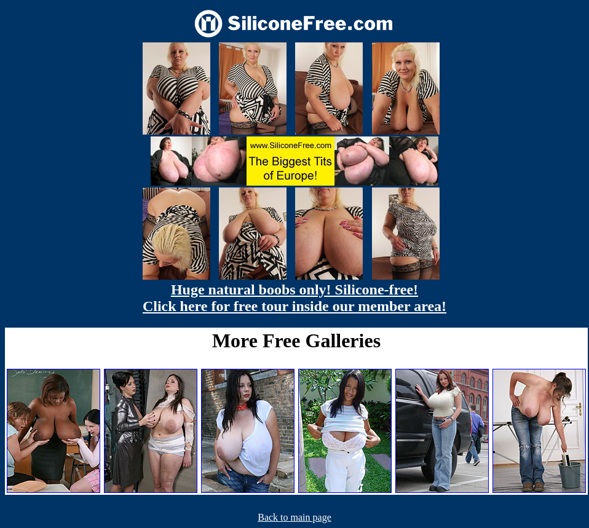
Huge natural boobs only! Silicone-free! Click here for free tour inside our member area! (294, 298)
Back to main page (294, 517)
